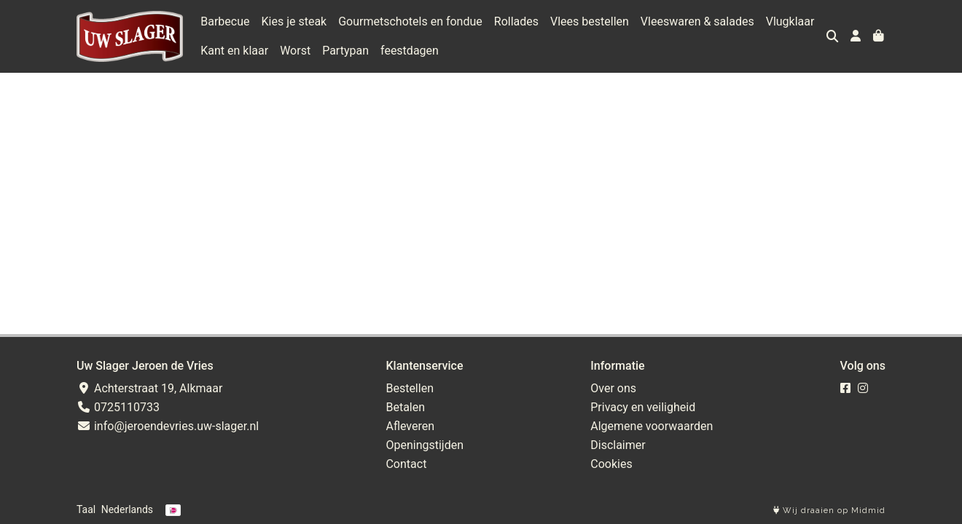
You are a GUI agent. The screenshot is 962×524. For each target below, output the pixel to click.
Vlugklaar (790, 21)
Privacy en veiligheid (642, 407)
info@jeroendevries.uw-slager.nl (168, 426)
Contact (406, 464)
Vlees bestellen (589, 21)
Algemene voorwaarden (651, 426)
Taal (86, 509)
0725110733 (118, 407)
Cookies (611, 464)
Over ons (613, 388)
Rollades (516, 21)
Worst (295, 50)
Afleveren (410, 426)
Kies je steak (294, 21)
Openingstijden (425, 445)
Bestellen (410, 388)
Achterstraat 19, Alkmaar (149, 388)
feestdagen (409, 50)
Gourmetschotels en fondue (410, 21)
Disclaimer (617, 445)
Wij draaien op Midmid (829, 510)
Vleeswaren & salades (697, 21)
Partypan (345, 50)
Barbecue (224, 21)
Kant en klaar (234, 50)
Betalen (405, 407)
